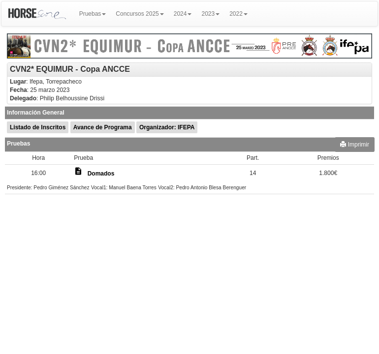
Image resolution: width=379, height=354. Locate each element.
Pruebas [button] (92, 13)
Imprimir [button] (354, 144)
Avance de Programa (102, 127)
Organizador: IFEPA (166, 127)
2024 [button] (183, 13)
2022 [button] (238, 13)
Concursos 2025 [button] (139, 13)
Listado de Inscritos (37, 127)
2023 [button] (210, 13)
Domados (101, 173)
